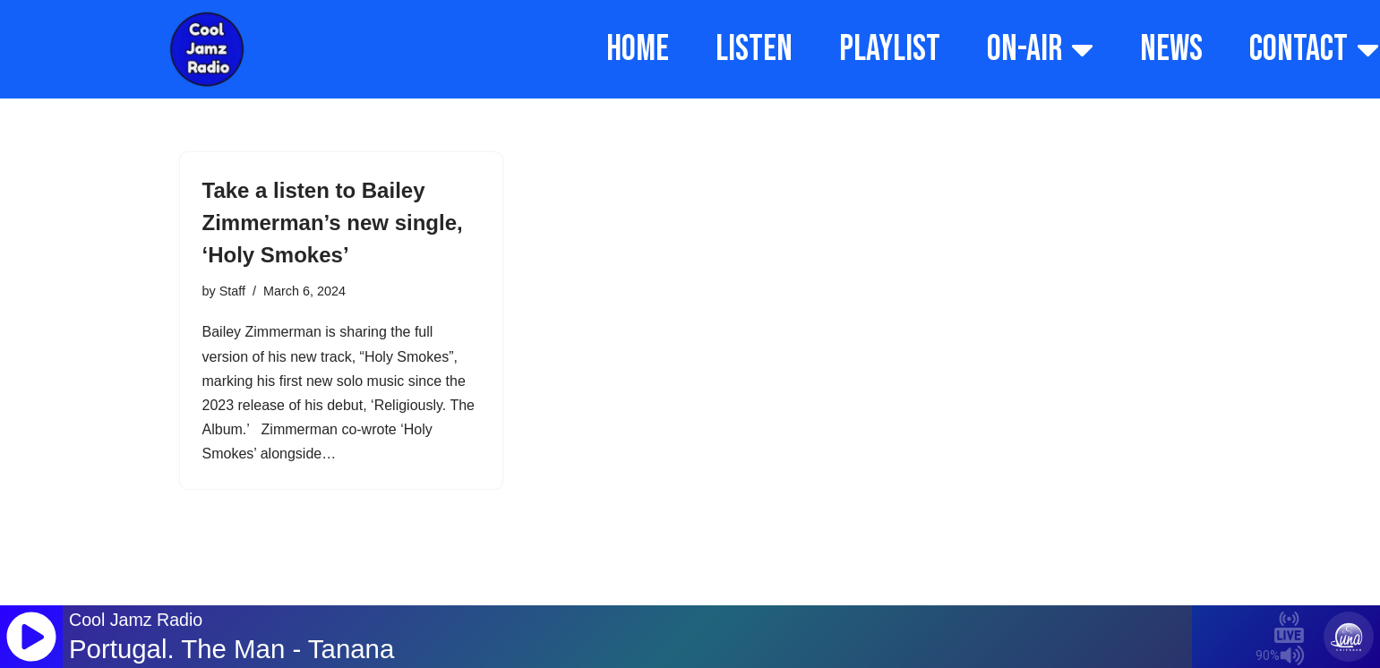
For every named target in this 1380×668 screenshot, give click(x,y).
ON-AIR (1040, 49)
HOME (637, 49)
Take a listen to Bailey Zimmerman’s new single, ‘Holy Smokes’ (332, 222)
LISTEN (754, 49)
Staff (232, 291)
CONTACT (1314, 49)
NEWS (1171, 49)
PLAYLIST (889, 49)
